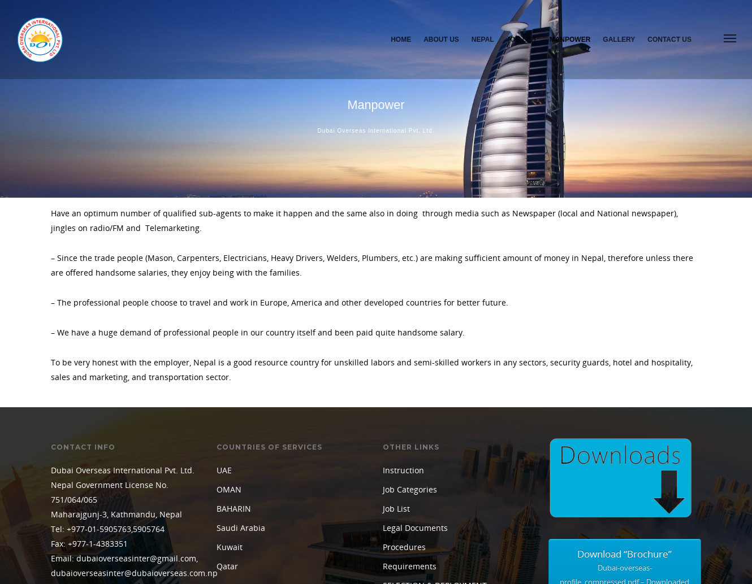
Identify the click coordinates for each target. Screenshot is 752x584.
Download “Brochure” (625, 466)
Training (398, 514)
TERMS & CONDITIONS (425, 495)
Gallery (619, 39)
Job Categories (410, 379)
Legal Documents (415, 418)
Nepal (483, 39)
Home (401, 39)
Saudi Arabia (241, 418)
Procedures (404, 437)
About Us (441, 39)
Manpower (570, 39)
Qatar (227, 456)
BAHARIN (234, 399)
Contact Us (669, 39)
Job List (522, 39)
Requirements (409, 456)
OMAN (229, 379)
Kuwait (230, 437)
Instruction (403, 360)
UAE (224, 360)
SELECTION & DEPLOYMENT (435, 475)
